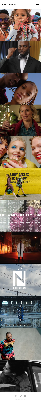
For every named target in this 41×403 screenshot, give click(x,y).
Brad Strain (9, 4)
